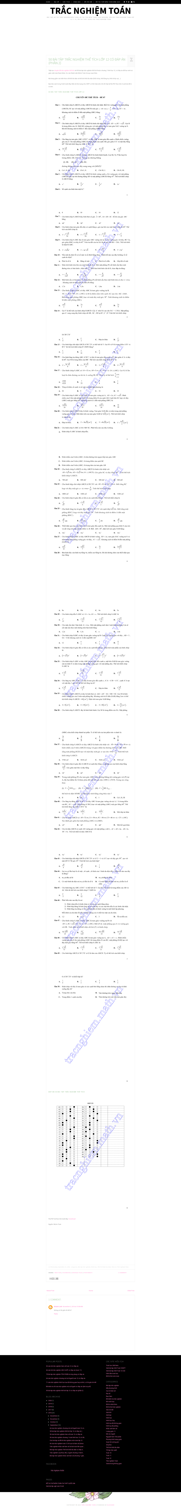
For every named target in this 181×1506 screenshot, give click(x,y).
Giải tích (66, 2)
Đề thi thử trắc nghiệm (113, 1407)
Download (72, 1219)
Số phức (109, 1445)
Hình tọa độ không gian (113, 1423)
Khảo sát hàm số (111, 1428)
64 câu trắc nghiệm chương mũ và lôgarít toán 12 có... (67, 1428)
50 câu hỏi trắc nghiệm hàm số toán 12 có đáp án (62, 1366)
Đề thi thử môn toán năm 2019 (108, 2)
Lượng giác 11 (111, 1431)
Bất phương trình (111, 1388)
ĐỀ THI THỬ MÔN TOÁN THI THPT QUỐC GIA (60, 1483)
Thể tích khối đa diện (104, 1267)
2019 (50, 1404)
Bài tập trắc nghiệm (84, 1267)
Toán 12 (114, 1267)
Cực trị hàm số (111, 1391)
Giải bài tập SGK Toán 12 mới (115, 1371)
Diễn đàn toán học (112, 1373)
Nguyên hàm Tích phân (113, 1437)
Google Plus (77, 1272)
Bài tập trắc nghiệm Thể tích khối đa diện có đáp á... (67, 1449)
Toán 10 (108, 1453)
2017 (50, 1410)
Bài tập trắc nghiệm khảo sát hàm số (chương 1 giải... (67, 1456)
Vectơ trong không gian (114, 1463)
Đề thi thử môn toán (112, 1376)
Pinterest (88, 1272)
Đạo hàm (109, 1396)
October (53, 1422)
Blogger (110, 1505)
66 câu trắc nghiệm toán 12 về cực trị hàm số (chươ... (67, 1443)
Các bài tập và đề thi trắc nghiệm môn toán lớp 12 (66, 1440)
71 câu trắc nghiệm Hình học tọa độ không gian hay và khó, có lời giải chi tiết (71, 1382)
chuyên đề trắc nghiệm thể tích (64, 70)
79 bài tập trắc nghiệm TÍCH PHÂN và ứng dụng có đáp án (65, 1374)
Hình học (77, 2)
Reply (56, 1314)
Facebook (67, 1272)
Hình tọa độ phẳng (112, 1426)
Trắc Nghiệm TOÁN (57, 1471)
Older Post (130, 1290)
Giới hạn (108, 1415)
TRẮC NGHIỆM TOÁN (90, 10)
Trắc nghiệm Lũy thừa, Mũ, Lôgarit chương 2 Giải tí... (67, 1453)
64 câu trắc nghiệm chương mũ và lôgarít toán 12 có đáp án (65, 1378)
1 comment (122, 1272)
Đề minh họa (110, 1401)
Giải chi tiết (109, 1410)
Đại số (56, 2)
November (53, 1419)
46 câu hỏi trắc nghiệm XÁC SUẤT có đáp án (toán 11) (64, 1370)
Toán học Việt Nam (112, 1365)
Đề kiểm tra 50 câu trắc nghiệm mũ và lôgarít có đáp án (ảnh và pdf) (68, 1386)
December (53, 1416)
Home (48, 2)
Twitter (57, 1272)
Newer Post (50, 1290)
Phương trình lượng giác (114, 1439)
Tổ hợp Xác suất (111, 1450)
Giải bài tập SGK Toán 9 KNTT (115, 1368)
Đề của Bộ (88, 2)
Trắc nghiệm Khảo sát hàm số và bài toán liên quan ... (67, 1446)
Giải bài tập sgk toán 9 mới (55, 1486)
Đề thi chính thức (111, 1404)
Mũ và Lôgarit (110, 1434)
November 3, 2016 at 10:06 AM (73, 1306)
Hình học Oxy (110, 1420)
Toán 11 (108, 1455)
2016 (50, 1413)
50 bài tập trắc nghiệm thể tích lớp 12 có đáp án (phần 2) (86, 61)
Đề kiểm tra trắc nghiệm (114, 1399)
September (54, 1425)
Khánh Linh (58, 1306)
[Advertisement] (90, 37)
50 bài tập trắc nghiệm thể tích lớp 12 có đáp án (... (66, 1431)
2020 (50, 1400)
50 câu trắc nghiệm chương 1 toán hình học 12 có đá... (67, 1437)
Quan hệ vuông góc (112, 1442)
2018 (50, 1407)
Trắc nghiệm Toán (123, 1267)
